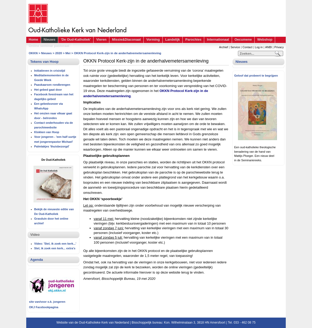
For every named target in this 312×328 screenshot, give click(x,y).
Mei (67, 53)
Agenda (36, 260)
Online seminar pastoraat (49, 46)
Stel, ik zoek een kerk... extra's (55, 248)
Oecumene (243, 39)
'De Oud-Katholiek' (76, 39)
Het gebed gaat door (48, 89)
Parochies (193, 39)
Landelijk (172, 39)
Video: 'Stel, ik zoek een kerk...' (55, 243)
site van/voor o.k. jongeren (47, 301)
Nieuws (50, 39)
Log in (259, 47)
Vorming (153, 39)
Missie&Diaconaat (126, 39)
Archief (223, 47)
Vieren (101, 39)
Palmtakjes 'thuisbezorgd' (51, 146)
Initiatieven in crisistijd (49, 70)
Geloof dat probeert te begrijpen (256, 75)
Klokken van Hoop (46, 132)
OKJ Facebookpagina (43, 307)
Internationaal (218, 39)
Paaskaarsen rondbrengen (52, 84)
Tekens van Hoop (44, 62)
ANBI (268, 47)
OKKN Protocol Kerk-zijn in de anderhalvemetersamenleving (117, 53)
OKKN (33, 53)
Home (33, 39)
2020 (58, 53)
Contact (247, 47)
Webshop (264, 39)
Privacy (279, 47)
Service (235, 47)
